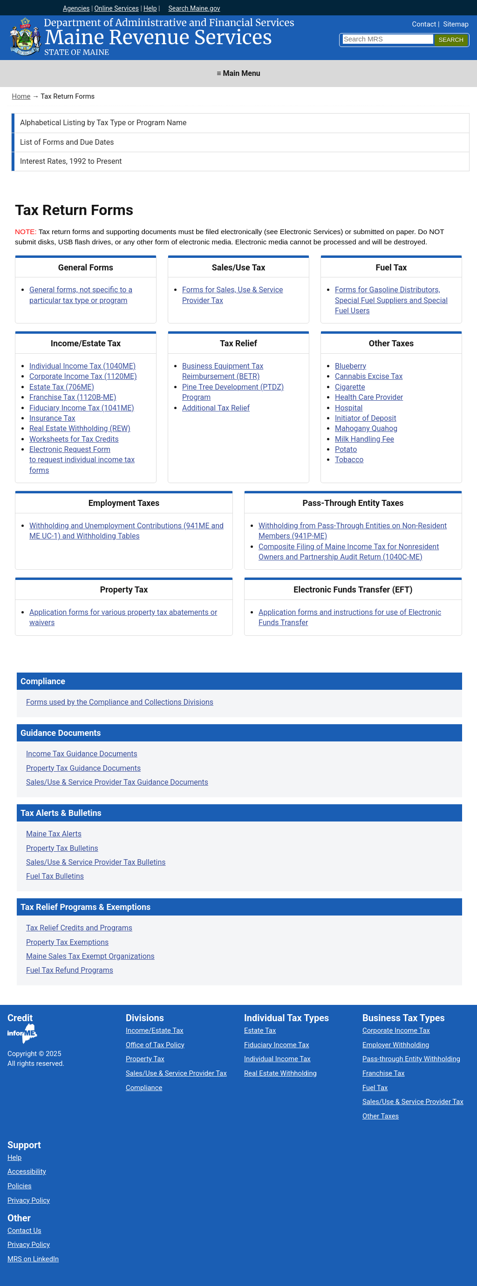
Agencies (76, 8)
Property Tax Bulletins (62, 848)
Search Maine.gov (194, 8)
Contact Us (24, 1230)
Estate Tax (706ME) (61, 387)
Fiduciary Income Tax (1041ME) (81, 408)
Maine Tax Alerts (54, 833)
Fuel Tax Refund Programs (69, 970)
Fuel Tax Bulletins (55, 876)
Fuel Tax (375, 1088)
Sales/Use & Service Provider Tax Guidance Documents (117, 782)
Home (21, 96)
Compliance (144, 1088)
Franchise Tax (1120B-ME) (72, 397)
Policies (19, 1186)
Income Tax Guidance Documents (81, 753)
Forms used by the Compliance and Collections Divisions (119, 702)
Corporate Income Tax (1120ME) (83, 376)
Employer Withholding (395, 1045)
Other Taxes (380, 1116)
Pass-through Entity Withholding (411, 1059)
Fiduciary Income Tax (276, 1045)
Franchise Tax (383, 1073)
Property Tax (145, 1059)
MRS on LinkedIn (33, 1259)
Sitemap (456, 24)
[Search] (451, 40)
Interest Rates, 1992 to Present (71, 161)
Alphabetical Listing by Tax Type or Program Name (103, 122)
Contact (424, 24)
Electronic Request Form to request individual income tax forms (82, 460)
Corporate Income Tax (396, 1030)
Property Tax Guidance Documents (83, 768)
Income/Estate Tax (155, 1030)
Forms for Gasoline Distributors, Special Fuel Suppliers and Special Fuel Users (391, 300)
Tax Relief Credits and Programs (79, 927)
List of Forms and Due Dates (67, 142)
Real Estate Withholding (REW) (79, 428)
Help (150, 8)
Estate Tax (260, 1030)
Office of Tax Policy (155, 1045)
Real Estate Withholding (280, 1073)
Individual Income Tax (277, 1059)
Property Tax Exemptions (67, 942)
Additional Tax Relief (216, 408)
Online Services (116, 8)
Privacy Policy (28, 1200)
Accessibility (26, 1171)
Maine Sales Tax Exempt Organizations (90, 956)
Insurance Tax (52, 418)
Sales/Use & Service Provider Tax (176, 1073)
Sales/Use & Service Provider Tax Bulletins (96, 862)
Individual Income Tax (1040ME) (82, 366)
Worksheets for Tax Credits (74, 439)
